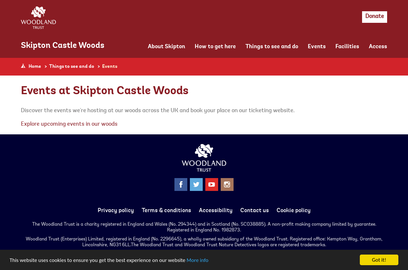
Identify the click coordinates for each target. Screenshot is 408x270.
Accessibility (216, 211)
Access (378, 47)
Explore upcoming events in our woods (69, 124)
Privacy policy (116, 211)
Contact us (254, 211)
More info (197, 260)
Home (35, 66)
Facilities (347, 47)
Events (317, 47)
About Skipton (166, 47)
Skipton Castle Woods (62, 46)
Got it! (379, 259)
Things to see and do (271, 47)
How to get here (215, 47)
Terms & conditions (166, 211)
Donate (374, 17)
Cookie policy (294, 211)
